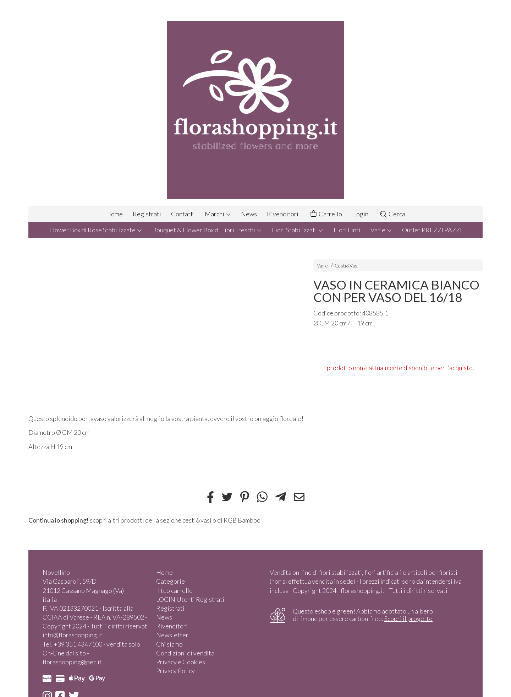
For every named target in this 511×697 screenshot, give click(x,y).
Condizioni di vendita (185, 653)
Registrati (147, 214)
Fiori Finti (347, 230)
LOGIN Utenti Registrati (190, 599)
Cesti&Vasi (346, 266)
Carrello (325, 214)
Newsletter (172, 635)
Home (114, 214)
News (249, 214)
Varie (381, 230)
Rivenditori (282, 214)
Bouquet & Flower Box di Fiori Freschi (207, 230)
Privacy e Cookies (180, 662)
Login (360, 214)
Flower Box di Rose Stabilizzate (95, 230)
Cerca (392, 214)
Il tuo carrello (174, 590)
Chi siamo (169, 644)
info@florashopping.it (73, 635)
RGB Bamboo (242, 520)
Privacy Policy (175, 671)
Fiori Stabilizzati (298, 230)
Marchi (218, 214)
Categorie (170, 581)
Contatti (183, 214)
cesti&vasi (196, 520)
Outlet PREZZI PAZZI (432, 230)
